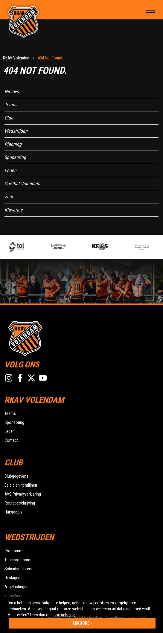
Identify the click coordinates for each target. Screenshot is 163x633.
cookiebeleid (64, 614)
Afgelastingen (16, 586)
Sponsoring (15, 157)
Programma (14, 550)
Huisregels (13, 512)
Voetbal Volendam (22, 183)
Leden (10, 170)
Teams (10, 105)
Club (8, 118)
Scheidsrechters (18, 568)
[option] (28, 247)
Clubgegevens (16, 476)
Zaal (8, 197)
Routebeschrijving (19, 503)
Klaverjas (13, 210)
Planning (13, 144)
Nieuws (11, 91)
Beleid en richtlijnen (20, 485)
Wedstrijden (16, 131)
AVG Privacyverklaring (22, 494)
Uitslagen (12, 577)
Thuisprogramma (18, 559)
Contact (11, 440)
